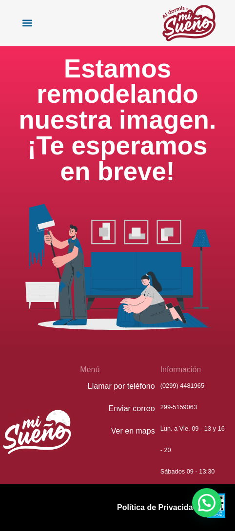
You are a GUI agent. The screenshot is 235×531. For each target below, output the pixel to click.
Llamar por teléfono (121, 386)
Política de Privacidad (157, 507)
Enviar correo (132, 408)
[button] (27, 23)
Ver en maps (133, 431)
